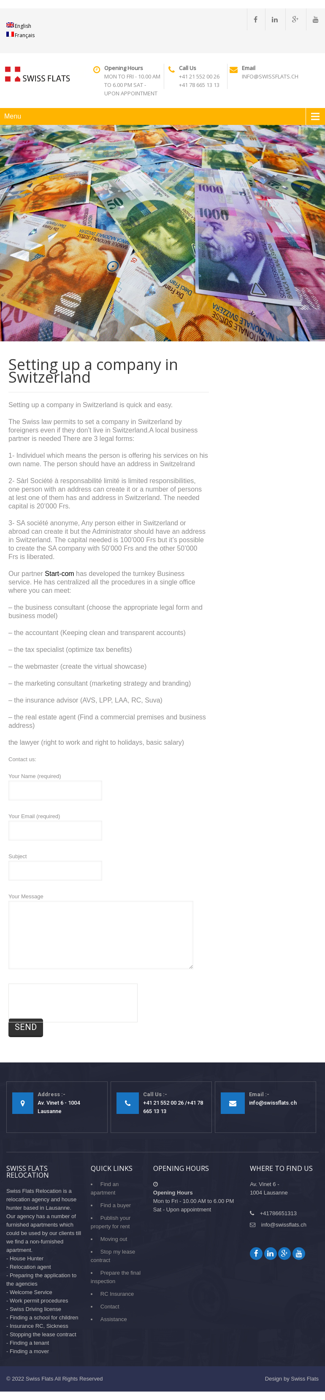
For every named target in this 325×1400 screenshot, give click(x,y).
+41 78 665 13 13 (199, 85)
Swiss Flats (40, 1379)
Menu (12, 116)
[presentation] (73, 1003)
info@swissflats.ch (270, 76)
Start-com (59, 573)
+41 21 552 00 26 (199, 76)
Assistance (113, 1319)
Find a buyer (115, 1205)
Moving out (113, 1239)
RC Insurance (117, 1294)
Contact (109, 1306)
